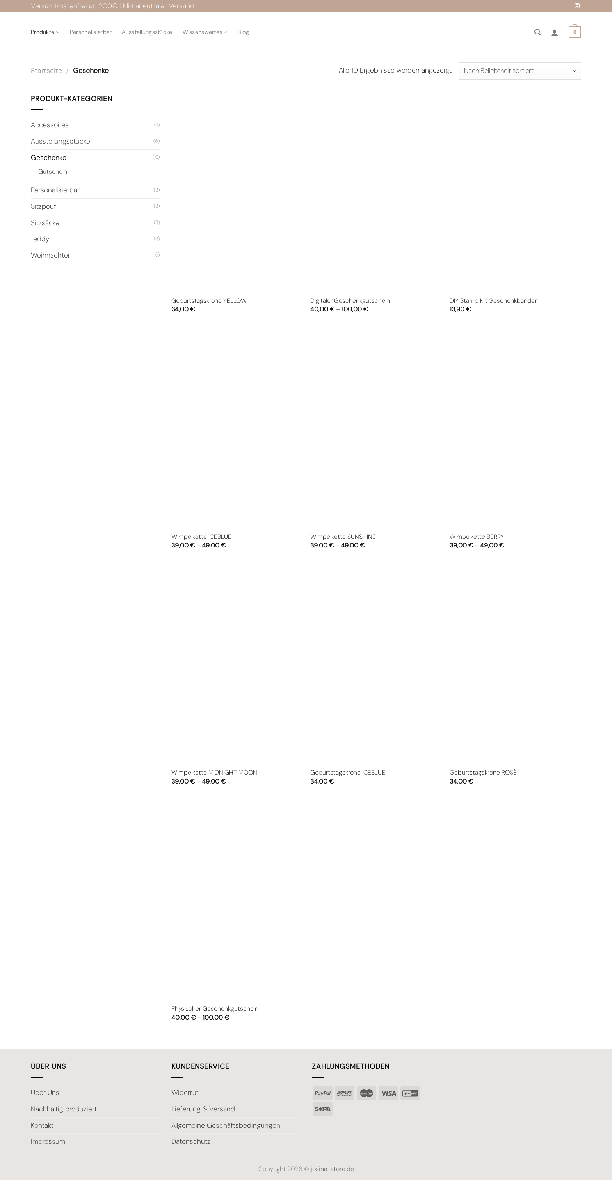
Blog (243, 32)
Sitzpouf (43, 206)
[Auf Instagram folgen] (577, 6)
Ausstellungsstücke (147, 32)
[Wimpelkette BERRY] (515, 427)
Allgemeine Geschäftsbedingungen (225, 1125)
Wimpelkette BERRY (477, 537)
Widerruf (185, 1092)
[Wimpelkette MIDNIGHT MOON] (237, 663)
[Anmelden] (555, 32)
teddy (40, 238)
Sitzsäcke (45, 222)
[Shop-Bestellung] (520, 71)
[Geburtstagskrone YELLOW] (237, 192)
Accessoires (50, 125)
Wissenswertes (205, 32)
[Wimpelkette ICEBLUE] (237, 427)
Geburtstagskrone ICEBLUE (347, 773)
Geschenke (48, 157)
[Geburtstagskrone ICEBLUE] (376, 663)
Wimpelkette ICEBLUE (201, 537)
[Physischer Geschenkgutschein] (237, 900)
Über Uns (45, 1092)
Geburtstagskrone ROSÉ (483, 773)
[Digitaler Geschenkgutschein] (376, 192)
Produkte (45, 32)
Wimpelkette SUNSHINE (343, 537)
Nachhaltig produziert (64, 1109)
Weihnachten (51, 254)
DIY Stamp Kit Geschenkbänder (493, 301)
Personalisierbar (91, 32)
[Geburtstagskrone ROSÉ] (515, 663)
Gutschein (52, 171)
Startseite (46, 70)
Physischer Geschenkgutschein (214, 1009)
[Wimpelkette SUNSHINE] (376, 427)
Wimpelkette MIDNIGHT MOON (214, 773)
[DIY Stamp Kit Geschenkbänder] (515, 192)
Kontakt (42, 1125)
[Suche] (537, 32)
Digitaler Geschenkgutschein (350, 301)
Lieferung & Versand (203, 1109)
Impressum (48, 1141)
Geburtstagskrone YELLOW (209, 301)
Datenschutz (190, 1141)
